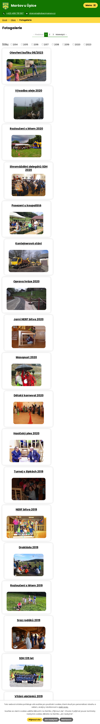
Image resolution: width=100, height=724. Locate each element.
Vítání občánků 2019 (74, 357)
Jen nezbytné (50, 719)
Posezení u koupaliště (25, 129)
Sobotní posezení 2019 (25, 433)
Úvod (4, 20)
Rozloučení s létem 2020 (25, 90)
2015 (25, 44)
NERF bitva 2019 (25, 281)
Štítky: (5, 44)
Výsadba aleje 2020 (74, 52)
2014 (15, 44)
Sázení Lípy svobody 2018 (74, 585)
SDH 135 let (25, 357)
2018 (56, 44)
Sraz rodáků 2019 (74, 319)
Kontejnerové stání (74, 129)
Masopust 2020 (25, 205)
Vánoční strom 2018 (74, 547)
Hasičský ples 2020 (26, 243)
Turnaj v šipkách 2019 (74, 243)
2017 (46, 44)
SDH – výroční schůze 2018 (25, 547)
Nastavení (66, 719)
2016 (36, 44)
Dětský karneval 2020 (74, 205)
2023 (88, 44)
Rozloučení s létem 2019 (25, 319)
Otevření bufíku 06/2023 (25, 52)
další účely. (63, 707)
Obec (13, 20)
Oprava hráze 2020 (25, 167)
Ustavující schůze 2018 (25, 585)
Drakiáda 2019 (74, 281)
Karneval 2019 (74, 433)
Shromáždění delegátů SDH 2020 (74, 92)
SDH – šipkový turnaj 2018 (74, 509)
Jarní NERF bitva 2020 (74, 167)
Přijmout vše (34, 719)
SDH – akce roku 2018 (74, 471)
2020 (77, 44)
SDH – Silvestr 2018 (25, 509)
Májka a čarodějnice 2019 (74, 395)
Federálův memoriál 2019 (25, 395)
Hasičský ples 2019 (25, 471)
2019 (66, 44)
